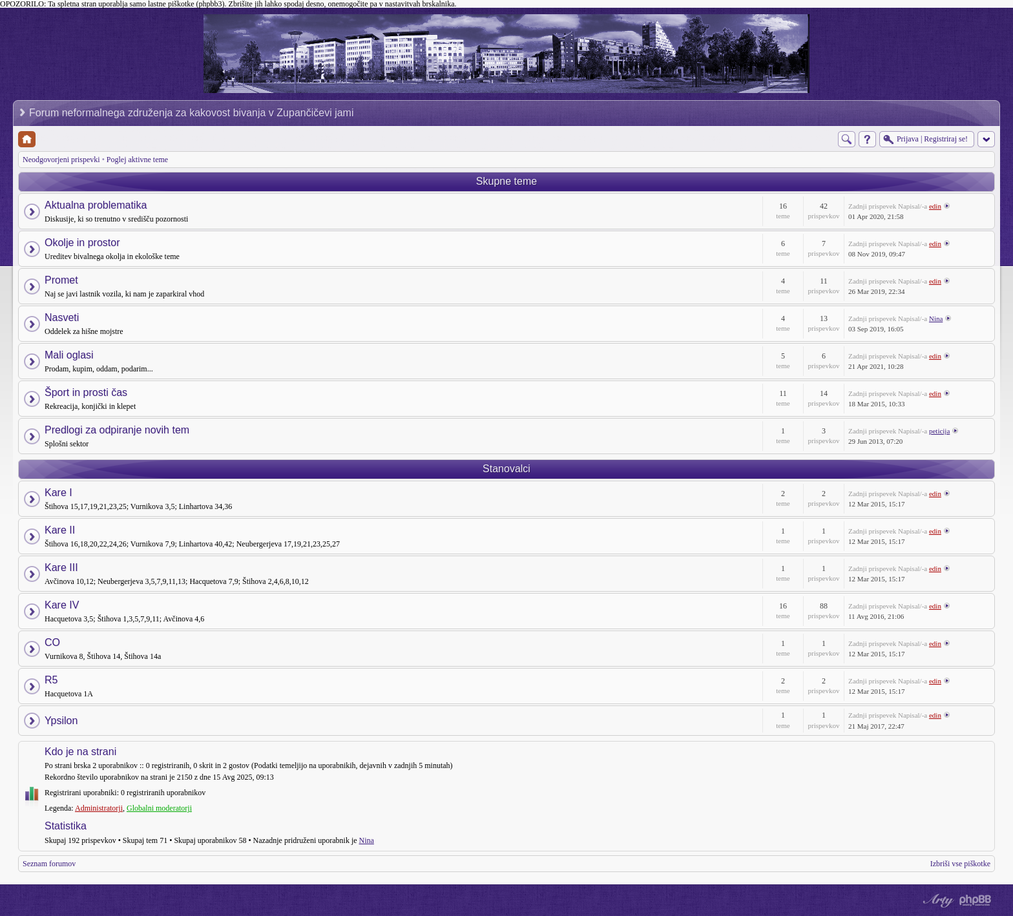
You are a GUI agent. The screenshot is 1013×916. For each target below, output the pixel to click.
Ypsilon (61, 720)
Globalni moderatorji (159, 808)
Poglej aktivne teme (137, 159)
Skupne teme (506, 181)
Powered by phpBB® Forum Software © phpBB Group (975, 900)
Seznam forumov (49, 863)
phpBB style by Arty (936, 900)
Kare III (61, 567)
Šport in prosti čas (86, 392)
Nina (936, 318)
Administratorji (99, 808)
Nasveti (62, 317)
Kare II (60, 530)
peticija (939, 431)
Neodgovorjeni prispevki (61, 159)
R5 (51, 679)
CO (52, 642)
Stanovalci (506, 468)
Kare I (58, 492)
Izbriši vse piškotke (960, 863)
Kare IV (62, 604)
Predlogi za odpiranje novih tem (117, 429)
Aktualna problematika (96, 205)
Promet (61, 280)
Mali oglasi (69, 354)
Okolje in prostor (82, 242)
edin (935, 206)
